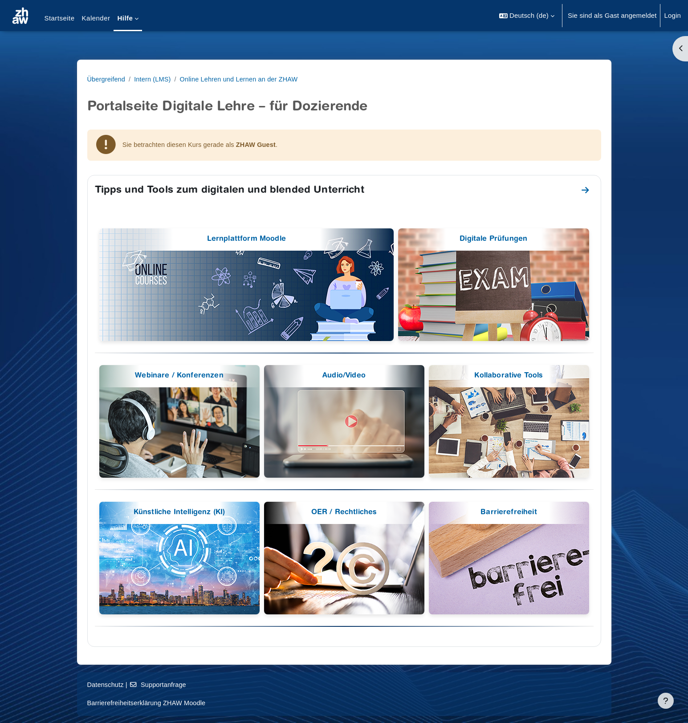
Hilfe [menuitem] (125, 18)
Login (672, 15)
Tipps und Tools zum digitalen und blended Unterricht (286, 191)
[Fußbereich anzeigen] (666, 701)
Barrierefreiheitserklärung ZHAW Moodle (205, 703)
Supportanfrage (217, 684)
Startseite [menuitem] (59, 18)
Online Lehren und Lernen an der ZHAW (301, 79)
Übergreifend (164, 79)
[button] (526, 15)
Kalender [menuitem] (96, 18)
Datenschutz (163, 684)
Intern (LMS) (212, 79)
